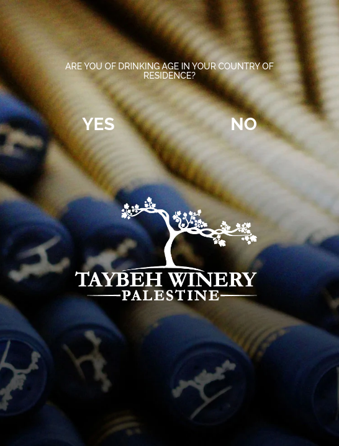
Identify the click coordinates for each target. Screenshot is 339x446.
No (243, 124)
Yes (98, 124)
